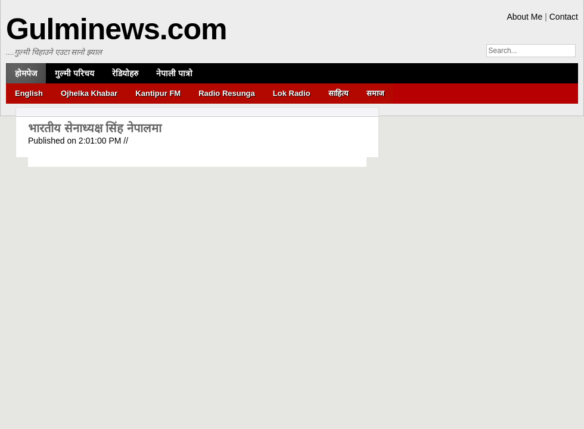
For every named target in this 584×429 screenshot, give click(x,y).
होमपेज (26, 73)
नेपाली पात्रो (174, 73)
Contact (563, 16)
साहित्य (338, 93)
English (29, 93)
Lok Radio (291, 93)
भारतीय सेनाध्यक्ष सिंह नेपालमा (94, 128)
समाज (375, 93)
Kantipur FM (158, 93)
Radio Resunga (226, 93)
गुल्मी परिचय (74, 73)
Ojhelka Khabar (89, 93)
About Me (524, 16)
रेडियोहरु (125, 73)
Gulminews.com (116, 29)
